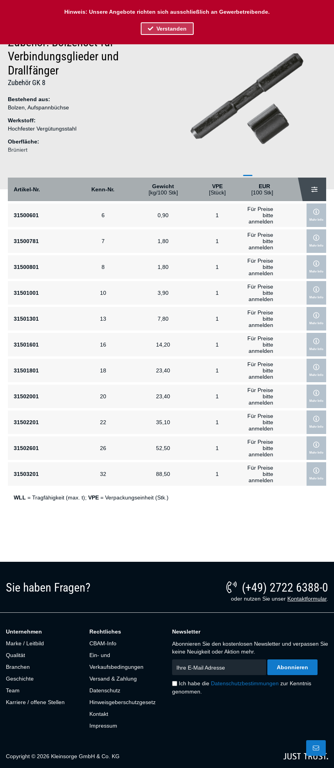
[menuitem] (43, 643)
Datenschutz (104, 690)
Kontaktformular (307, 599)
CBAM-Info (102, 643)
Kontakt (98, 714)
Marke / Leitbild (25, 643)
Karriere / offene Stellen (35, 702)
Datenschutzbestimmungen (245, 683)
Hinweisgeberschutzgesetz (122, 702)
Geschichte (20, 678)
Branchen (18, 667)
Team (13, 690)
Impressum (103, 726)
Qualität (15, 655)
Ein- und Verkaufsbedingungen (116, 661)
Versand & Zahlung (113, 678)
